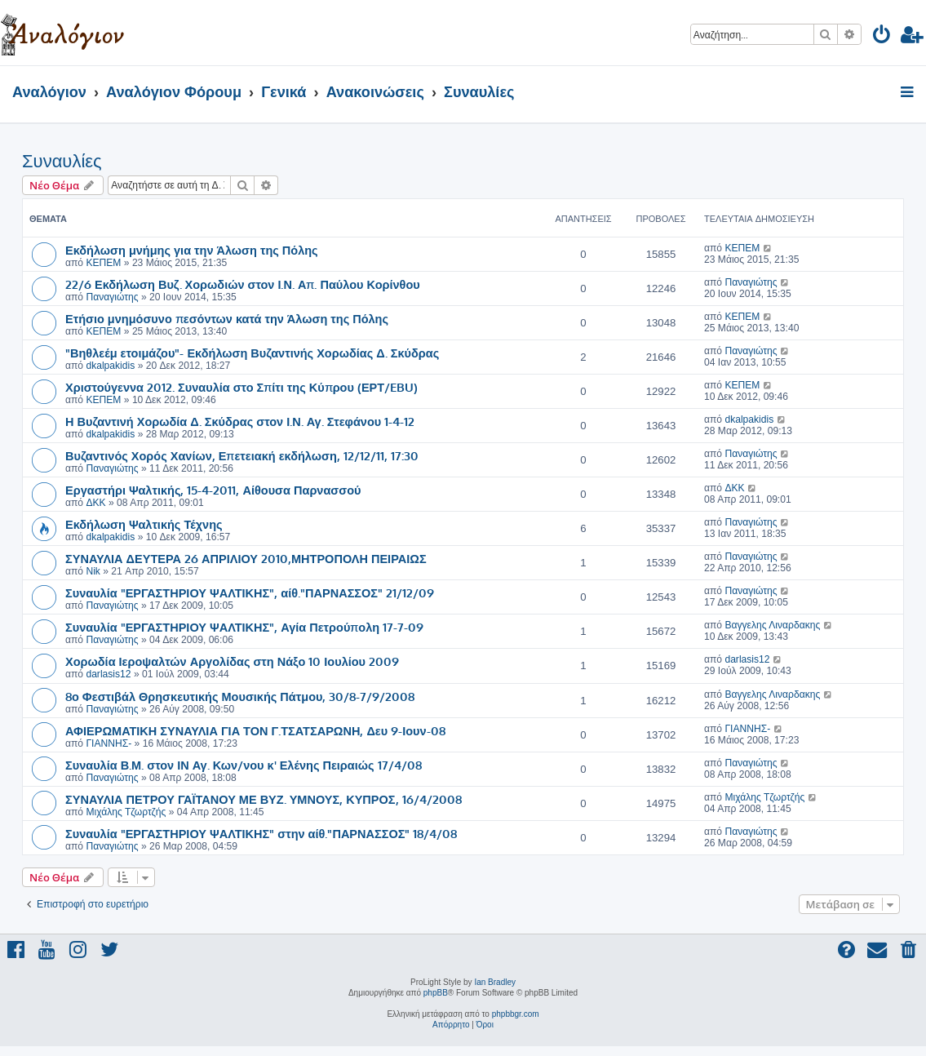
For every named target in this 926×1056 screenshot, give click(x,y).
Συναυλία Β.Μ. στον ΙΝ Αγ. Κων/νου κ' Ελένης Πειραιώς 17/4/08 (243, 764)
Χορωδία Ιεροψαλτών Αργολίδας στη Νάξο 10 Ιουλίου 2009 (232, 661)
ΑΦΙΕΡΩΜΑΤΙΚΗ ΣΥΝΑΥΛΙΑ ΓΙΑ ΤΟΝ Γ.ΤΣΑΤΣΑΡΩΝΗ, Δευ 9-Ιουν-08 (255, 730)
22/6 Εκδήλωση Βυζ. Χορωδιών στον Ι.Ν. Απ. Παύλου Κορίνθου (242, 284)
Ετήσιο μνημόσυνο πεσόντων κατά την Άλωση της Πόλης (226, 318)
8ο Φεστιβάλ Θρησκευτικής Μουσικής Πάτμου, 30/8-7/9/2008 (239, 696)
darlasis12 (108, 674)
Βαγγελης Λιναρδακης (772, 625)
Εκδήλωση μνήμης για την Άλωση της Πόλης (191, 249)
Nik (93, 571)
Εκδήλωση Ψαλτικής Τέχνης (144, 524)
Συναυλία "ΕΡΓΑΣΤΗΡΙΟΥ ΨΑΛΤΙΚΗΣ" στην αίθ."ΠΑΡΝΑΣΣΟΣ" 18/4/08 (261, 833)
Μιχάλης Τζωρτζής (126, 812)
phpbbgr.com (515, 1013)
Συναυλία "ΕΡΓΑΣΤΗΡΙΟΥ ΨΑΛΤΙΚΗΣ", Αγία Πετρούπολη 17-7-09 (244, 626)
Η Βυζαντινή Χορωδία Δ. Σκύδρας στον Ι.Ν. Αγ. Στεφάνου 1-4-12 (239, 421)
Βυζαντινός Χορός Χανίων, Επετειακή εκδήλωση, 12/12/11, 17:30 (242, 455)
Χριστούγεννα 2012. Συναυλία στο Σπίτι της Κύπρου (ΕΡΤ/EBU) (241, 386)
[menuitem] (882, 37)
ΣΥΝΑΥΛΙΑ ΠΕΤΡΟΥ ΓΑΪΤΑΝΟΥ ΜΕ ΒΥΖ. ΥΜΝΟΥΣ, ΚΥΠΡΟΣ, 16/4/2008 (263, 799)
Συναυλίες (62, 161)
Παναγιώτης (112, 297)
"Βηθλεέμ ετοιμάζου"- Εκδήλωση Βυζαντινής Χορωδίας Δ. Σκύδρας (252, 352)
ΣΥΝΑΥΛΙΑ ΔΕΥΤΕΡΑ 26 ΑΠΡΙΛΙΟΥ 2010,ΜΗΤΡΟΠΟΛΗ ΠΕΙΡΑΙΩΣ (246, 558)
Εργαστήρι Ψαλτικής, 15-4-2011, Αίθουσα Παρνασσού (213, 489)
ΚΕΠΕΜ (103, 262)
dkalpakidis (110, 365)
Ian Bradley (495, 982)
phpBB (435, 992)
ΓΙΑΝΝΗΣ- (108, 743)
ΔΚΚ (95, 502)
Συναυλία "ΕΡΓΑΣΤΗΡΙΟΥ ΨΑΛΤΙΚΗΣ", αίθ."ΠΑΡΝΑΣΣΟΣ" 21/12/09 (249, 592)
